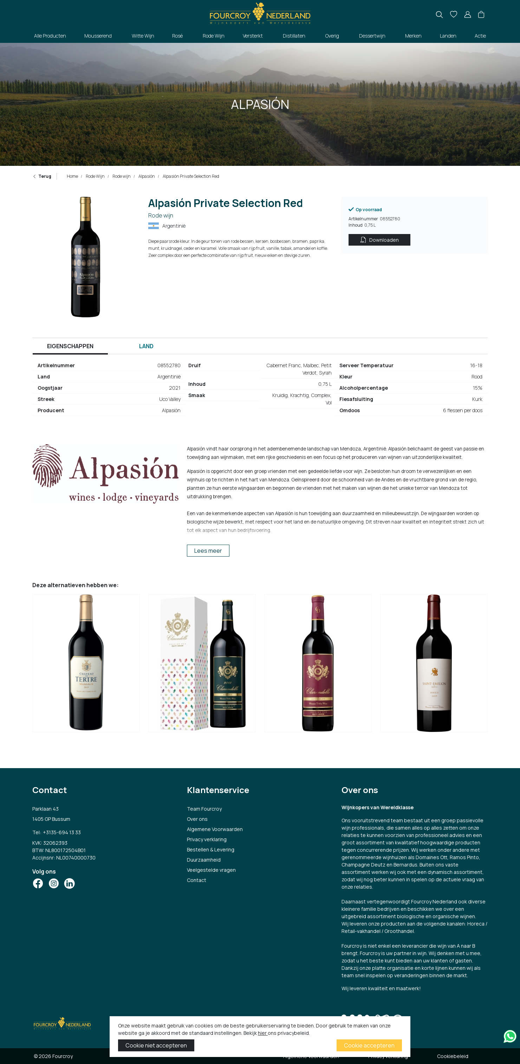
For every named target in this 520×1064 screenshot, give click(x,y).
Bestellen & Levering (210, 849)
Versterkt (253, 35)
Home (72, 176)
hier (263, 1033)
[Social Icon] (38, 882)
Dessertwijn (372, 35)
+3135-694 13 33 (61, 832)
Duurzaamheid (204, 859)
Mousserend (98, 35)
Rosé (177, 35)
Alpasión (146, 176)
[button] (481, 15)
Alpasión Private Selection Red (190, 176)
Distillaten (294, 35)
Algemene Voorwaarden (215, 829)
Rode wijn (121, 176)
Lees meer (208, 550)
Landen (448, 35)
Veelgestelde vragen (211, 870)
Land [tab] (146, 346)
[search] (439, 14)
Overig (332, 35)
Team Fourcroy (204, 808)
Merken (413, 35)
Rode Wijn (214, 35)
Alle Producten (50, 35)
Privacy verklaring (207, 839)
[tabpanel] (260, 390)
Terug (41, 176)
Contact (196, 880)
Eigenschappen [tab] (70, 346)
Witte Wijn (143, 35)
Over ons (197, 819)
